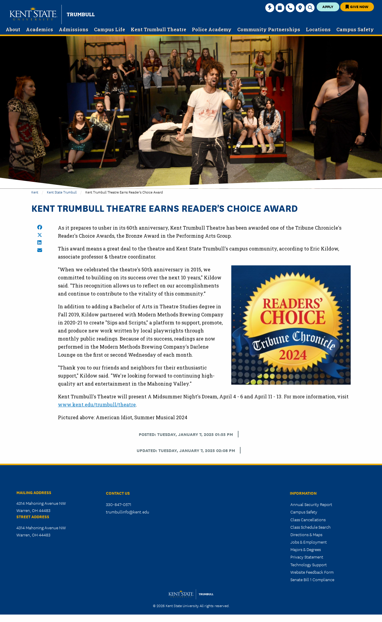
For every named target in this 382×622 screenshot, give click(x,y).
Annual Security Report (311, 504)
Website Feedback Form (312, 572)
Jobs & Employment (308, 542)
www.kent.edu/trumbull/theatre (97, 404)
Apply (327, 6)
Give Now (357, 6)
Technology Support (308, 564)
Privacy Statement (306, 556)
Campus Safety (303, 511)
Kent (34, 192)
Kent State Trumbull (62, 192)
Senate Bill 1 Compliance (312, 579)
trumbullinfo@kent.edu (127, 511)
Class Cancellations (308, 519)
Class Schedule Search (310, 527)
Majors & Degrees (305, 549)
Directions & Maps (306, 534)
